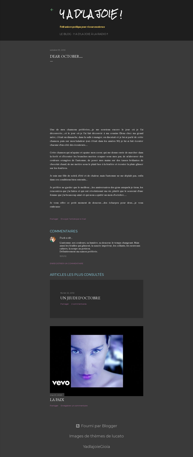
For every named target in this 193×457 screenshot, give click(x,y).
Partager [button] (54, 219)
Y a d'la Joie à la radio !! (90, 34)
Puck (62, 237)
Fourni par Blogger (96, 426)
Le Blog (65, 34)
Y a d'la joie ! (91, 14)
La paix (57, 399)
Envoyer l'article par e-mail (73, 219)
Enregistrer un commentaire (66, 263)
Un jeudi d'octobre (80, 297)
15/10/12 (63, 256)
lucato (118, 436)
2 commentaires (79, 304)
